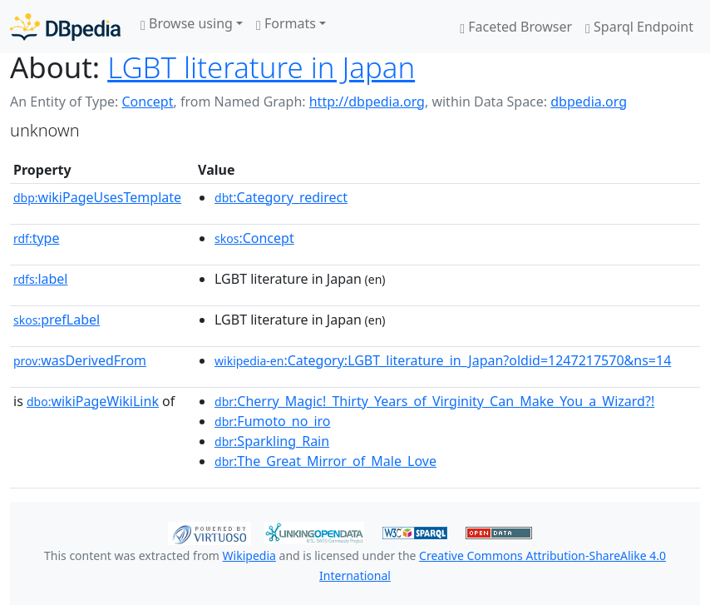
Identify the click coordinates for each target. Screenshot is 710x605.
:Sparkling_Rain (271, 441)
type (36, 238)
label (40, 279)
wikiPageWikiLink (93, 401)
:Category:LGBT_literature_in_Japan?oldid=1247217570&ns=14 (442, 360)
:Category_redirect (281, 197)
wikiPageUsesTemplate (97, 197)
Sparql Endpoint (639, 26)
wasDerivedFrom (79, 360)
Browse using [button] (187, 23)
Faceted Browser (516, 26)
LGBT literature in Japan (261, 67)
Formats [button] (286, 23)
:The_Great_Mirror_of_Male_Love (325, 461)
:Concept (254, 238)
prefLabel (56, 319)
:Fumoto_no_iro (272, 421)
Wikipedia (249, 555)
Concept (147, 101)
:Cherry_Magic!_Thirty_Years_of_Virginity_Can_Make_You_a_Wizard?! (434, 401)
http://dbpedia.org (367, 101)
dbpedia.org (588, 101)
